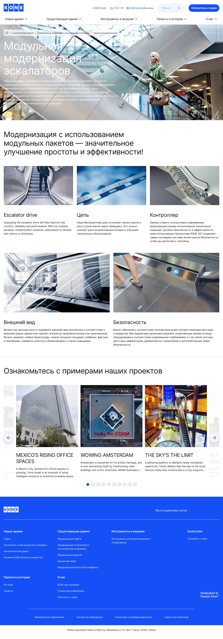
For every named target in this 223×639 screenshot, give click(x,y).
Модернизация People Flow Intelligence (78, 567)
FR (122, 8)
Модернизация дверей (70, 555)
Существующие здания (22, 33)
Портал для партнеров (176, 617)
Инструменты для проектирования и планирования (131, 540)
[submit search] (179, 8)
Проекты (8, 591)
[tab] (87, 488)
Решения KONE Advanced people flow (23, 557)
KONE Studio (99, 8)
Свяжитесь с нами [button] (204, 8)
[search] (169, 8)
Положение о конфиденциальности (133, 617)
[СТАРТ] (7, 33)
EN (117, 8)
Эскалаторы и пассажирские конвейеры (25, 545)
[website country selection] (140, 8)
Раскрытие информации (90, 617)
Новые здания (13, 531)
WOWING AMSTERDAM (107, 455)
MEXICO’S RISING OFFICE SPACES (44, 458)
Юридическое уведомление (49, 617)
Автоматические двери (16, 551)
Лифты (7, 538)
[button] (16, 19)
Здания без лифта (67, 561)
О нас (61, 577)
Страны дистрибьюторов (71, 591)
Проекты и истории (17, 577)
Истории (8, 584)
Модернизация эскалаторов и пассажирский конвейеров (63, 33)
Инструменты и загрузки (128, 531)
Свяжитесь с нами (67, 597)
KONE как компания (68, 584)
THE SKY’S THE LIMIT (169, 455)
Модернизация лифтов (69, 538)
